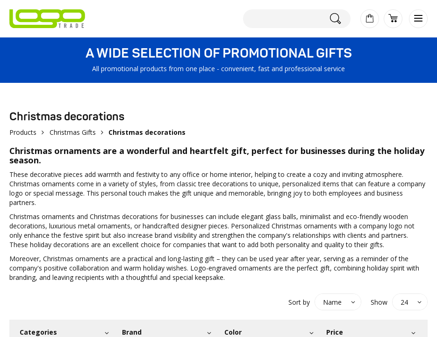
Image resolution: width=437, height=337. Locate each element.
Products (22, 132)
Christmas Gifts (73, 132)
